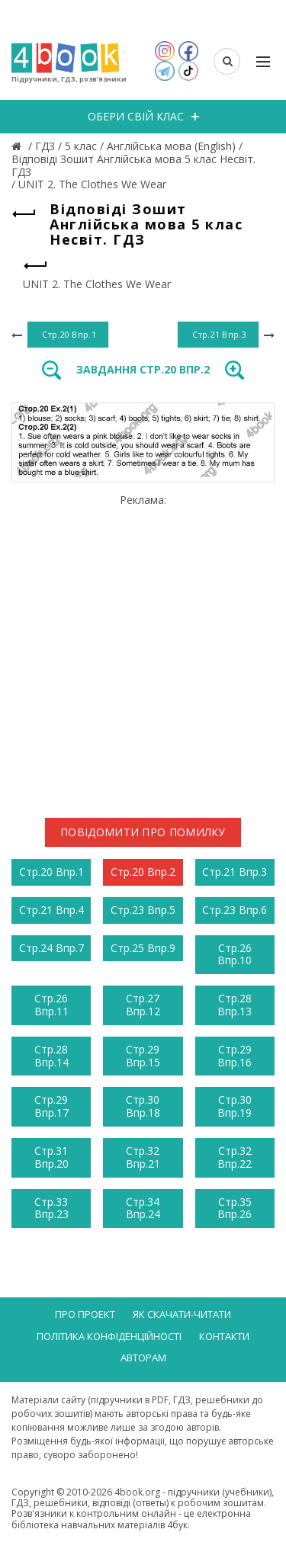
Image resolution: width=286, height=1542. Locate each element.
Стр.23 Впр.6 (234, 909)
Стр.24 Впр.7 (51, 948)
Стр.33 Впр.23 (51, 1208)
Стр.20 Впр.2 (143, 871)
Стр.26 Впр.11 (51, 1004)
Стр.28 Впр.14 (51, 1055)
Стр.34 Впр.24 (143, 1208)
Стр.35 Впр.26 (234, 1208)
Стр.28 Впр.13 (234, 1004)
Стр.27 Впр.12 (143, 1004)
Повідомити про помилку (143, 832)
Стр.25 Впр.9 (143, 948)
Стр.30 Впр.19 (234, 1106)
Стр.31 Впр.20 (51, 1157)
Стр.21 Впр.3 (234, 871)
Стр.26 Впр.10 (234, 954)
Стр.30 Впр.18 (143, 1106)
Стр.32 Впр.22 (234, 1157)
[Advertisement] (143, 650)
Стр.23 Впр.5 (143, 909)
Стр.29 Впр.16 (234, 1055)
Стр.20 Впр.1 (51, 871)
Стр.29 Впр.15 (143, 1055)
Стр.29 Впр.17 (51, 1106)
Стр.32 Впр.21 (143, 1157)
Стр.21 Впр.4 (51, 909)
